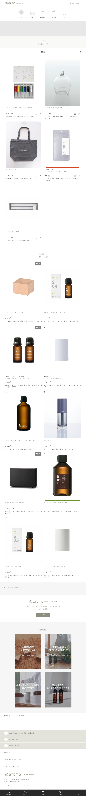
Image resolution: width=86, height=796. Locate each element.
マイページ (8, 792)
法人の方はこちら (77, 3)
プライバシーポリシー (11, 766)
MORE (43, 615)
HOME (6, 715)
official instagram (28, 785)
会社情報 (7, 752)
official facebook (12, 785)
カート (60, 792)
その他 (23, 715)
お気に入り (26, 792)
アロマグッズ (14, 715)
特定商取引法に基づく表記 (13, 759)
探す (43, 792)
